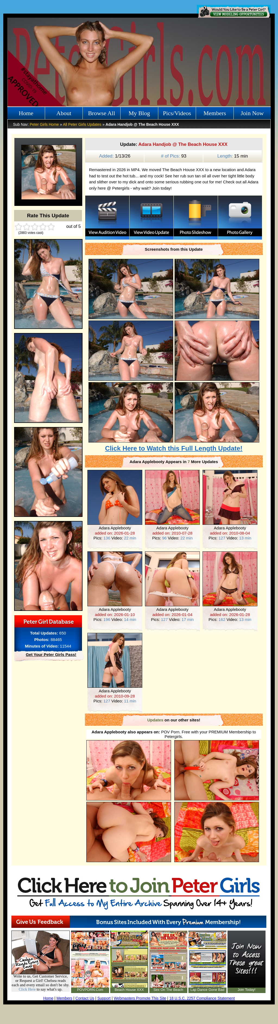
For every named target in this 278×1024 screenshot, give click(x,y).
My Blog (139, 113)
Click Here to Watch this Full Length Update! (173, 448)
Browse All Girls (101, 115)
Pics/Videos (177, 113)
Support (103, 998)
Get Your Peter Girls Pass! (51, 654)
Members (214, 113)
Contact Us (84, 998)
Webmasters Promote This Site (140, 998)
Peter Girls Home (44, 124)
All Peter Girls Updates (82, 124)
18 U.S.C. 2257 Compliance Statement (202, 998)
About (63, 113)
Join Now (252, 113)
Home (26, 113)
